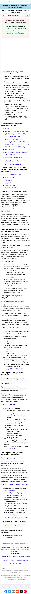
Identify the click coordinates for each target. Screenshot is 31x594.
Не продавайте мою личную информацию (15, 579)
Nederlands (6, 560)
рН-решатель (8, 537)
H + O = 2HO (9, 277)
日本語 (15, 563)
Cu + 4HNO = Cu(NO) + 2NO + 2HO (16, 517)
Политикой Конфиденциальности (18, 577)
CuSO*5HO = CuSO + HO (13, 157)
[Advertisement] (15, 54)
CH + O (7, 182)
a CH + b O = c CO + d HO (13, 333)
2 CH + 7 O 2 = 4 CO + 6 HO (13, 369)
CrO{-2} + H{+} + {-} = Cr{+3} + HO (15, 146)
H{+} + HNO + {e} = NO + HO (13, 492)
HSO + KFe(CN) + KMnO (13, 174)
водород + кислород (10, 185)
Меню (4, 2)
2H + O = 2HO (9, 286)
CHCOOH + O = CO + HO (13, 139)
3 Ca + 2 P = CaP (10, 449)
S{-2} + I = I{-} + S (9, 149)
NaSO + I (8, 180)
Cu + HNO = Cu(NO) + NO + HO (17, 484)
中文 (10, 563)
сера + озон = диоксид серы (12, 164)
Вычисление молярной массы (13, 535)
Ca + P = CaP (11, 404)
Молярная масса (24, 2)
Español (15, 556)
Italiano (28, 556)
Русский (25, 560)
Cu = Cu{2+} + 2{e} (9, 490)
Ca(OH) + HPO (9, 177)
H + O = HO (5, 211)
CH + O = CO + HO (14, 327)
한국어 (20, 563)
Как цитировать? (15, 551)
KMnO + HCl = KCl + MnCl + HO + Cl (16, 131)
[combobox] (16, 15)
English (9, 556)
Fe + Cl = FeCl (9, 128)
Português (19, 560)
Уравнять (12, 2)
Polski (12, 560)
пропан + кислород (10, 187)
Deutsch (3, 556)
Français (21, 556)
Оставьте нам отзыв (8, 547)
